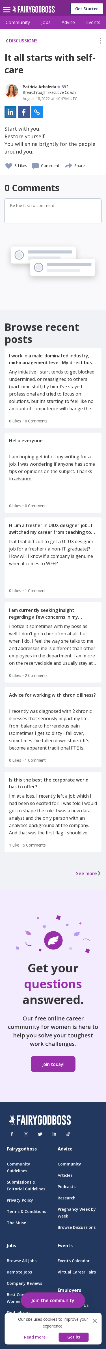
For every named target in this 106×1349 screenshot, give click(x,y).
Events (93, 22)
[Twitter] (40, 1134)
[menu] (7, 5)
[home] (33, 11)
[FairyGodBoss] (40, 1121)
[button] (100, 42)
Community (18, 22)
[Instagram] (26, 1134)
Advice (68, 22)
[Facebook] (12, 1134)
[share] (69, 165)
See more (88, 873)
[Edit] (101, 42)
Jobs (46, 22)
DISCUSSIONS (21, 41)
